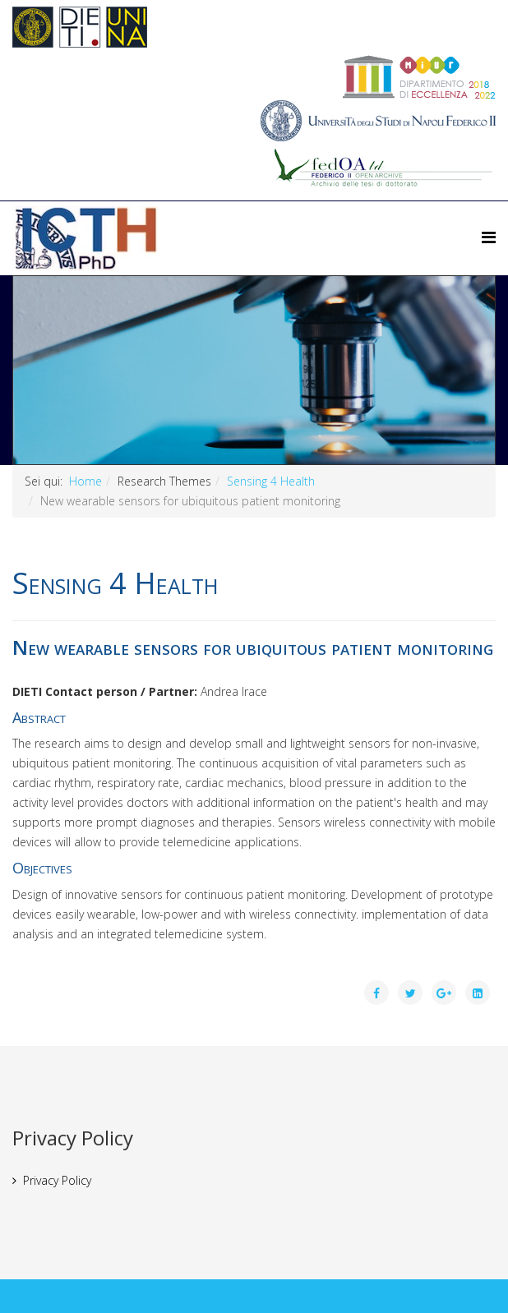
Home (85, 481)
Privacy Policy (57, 1180)
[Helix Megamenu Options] (489, 237)
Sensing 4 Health (271, 481)
